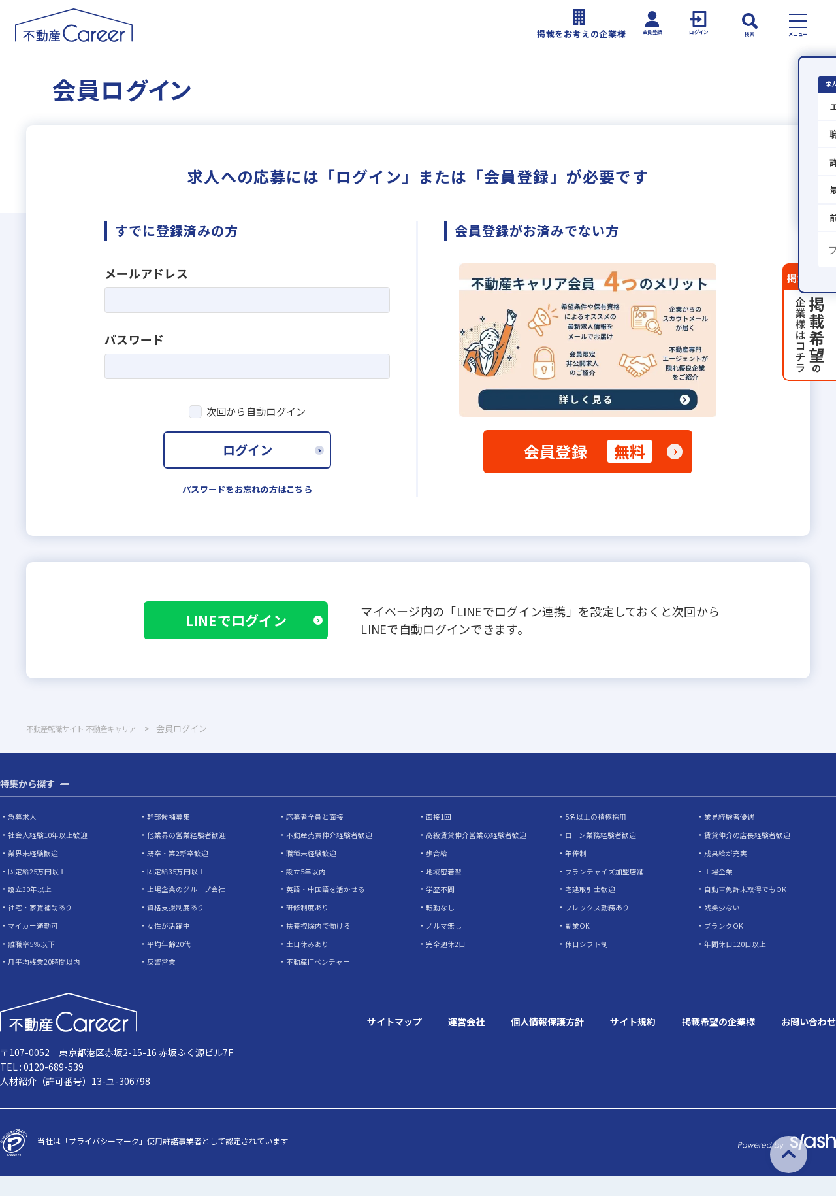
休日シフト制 (588, 963)
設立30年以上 (32, 909)
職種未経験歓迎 (313, 873)
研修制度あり (309, 927)
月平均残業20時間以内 (48, 982)
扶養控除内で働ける (321, 946)
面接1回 (440, 837)
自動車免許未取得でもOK (748, 909)
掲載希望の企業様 (705, 1043)
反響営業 (162, 982)
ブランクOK (725, 946)
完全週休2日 (448, 963)
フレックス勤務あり (600, 927)
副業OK (578, 946)
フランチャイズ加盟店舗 (608, 891)
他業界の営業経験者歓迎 (190, 855)
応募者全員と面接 (317, 837)
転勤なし (441, 927)
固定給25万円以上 (40, 891)
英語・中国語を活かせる (329, 909)
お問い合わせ (804, 1043)
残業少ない (723, 927)
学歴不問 (441, 909)
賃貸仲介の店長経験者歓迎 (751, 855)
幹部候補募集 (170, 837)
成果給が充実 (727, 873)
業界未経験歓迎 (35, 873)
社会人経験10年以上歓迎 (51, 855)
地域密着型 (445, 891)
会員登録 (588, 457)
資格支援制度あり (178, 927)
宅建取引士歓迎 (592, 909)
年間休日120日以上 (738, 963)
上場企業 (719, 891)
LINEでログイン (248, 636)
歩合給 (437, 873)
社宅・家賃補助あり (43, 927)
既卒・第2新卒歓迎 (180, 873)
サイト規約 (611, 1043)
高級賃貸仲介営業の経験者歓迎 (481, 855)
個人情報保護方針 (517, 1043)
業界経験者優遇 (731, 837)
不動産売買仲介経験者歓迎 (333, 855)
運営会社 (428, 1043)
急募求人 (23, 837)
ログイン (247, 460)
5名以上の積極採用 (598, 837)
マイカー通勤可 (35, 946)
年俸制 (576, 873)
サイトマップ (350, 1043)
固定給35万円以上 (179, 891)
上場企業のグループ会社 (190, 909)
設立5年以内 (308, 891)
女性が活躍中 (170, 946)
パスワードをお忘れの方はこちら (247, 503)
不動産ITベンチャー (320, 982)
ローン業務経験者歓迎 (604, 855)
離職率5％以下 (33, 963)
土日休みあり (309, 963)
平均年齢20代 (171, 963)
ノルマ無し (445, 946)
